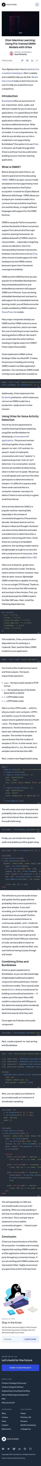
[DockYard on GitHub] (30, 1448)
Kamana (24, 1421)
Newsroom (6, 1428)
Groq (34, 253)
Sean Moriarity (21, 54)
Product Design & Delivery (12, 1386)
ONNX (5, 179)
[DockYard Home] (10, 1438)
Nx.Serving (7, 397)
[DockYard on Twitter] (8, 1448)
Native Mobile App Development (15, 1394)
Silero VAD (32, 557)
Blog (4, 1413)
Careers (5, 1424)
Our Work (26, 1409)
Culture (5, 1417)
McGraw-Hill (26, 1417)
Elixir (20, 33)
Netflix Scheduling (28, 1424)
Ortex (35, 144)
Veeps (23, 1413)
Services (7, 1379)
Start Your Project (20, 1367)
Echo (12, 989)
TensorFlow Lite (9, 312)
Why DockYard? (8, 1402)
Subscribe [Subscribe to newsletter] (30, 1339)
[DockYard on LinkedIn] (19, 1448)
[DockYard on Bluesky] (14, 1448)
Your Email (7, 1339)
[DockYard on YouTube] (3, 1448)
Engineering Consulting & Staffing (16, 1390)
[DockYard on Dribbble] (25, 1448)
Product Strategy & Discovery (14, 1382)
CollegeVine (26, 1428)
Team (4, 1421)
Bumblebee (7, 101)
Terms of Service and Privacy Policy (13, 1458)
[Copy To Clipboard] (37, 60)
